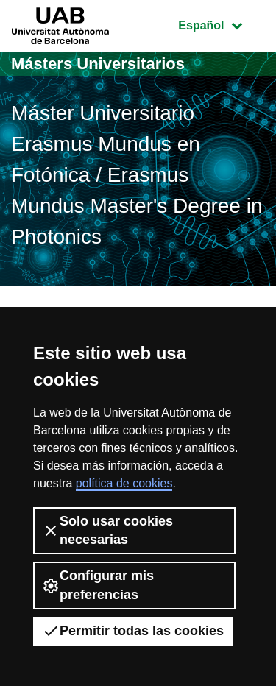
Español (221, 24)
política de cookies (124, 483)
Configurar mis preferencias (98, 584)
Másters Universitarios (98, 63)
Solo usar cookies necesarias (107, 530)
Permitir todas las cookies (133, 631)
